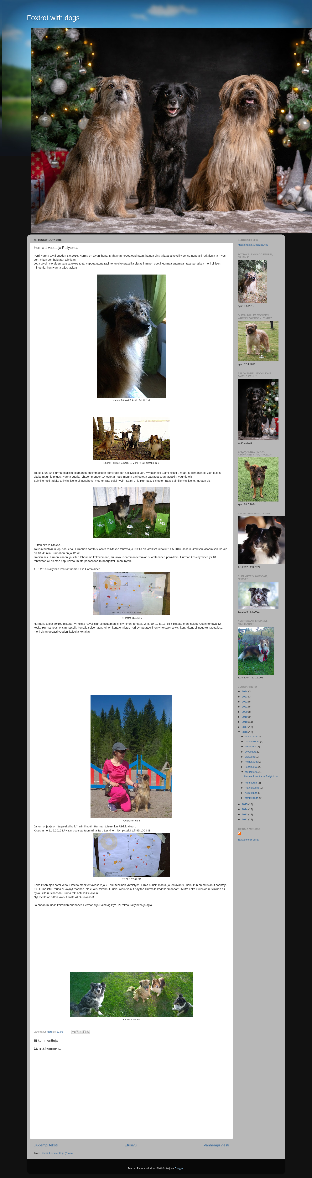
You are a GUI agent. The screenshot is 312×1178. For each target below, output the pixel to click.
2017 (245, 727)
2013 (245, 814)
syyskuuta (251, 751)
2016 (245, 732)
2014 (245, 809)
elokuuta (250, 756)
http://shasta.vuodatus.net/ (253, 244)
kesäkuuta (251, 766)
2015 (245, 804)
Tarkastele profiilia (248, 839)
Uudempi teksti (46, 1145)
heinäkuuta (251, 761)
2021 (245, 706)
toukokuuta (251, 771)
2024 (245, 691)
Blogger (179, 1168)
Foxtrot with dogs (53, 18)
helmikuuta (251, 792)
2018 (245, 721)
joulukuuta (251, 736)
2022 (245, 701)
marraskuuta (252, 741)
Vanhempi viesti (216, 1145)
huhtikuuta (251, 782)
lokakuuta (251, 746)
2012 (245, 819)
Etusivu (131, 1145)
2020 (245, 711)
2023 (245, 696)
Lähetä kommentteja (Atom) (57, 1153)
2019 (245, 716)
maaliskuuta (252, 787)
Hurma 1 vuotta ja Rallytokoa (261, 776)
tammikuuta (252, 797)
